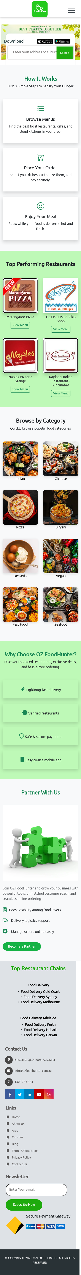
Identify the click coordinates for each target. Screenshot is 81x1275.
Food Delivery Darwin (40, 1035)
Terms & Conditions (22, 1151)
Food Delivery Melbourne (40, 1002)
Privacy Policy (18, 1157)
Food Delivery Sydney (40, 997)
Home (13, 1117)
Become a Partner (22, 946)
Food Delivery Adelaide (38, 1018)
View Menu (20, 325)
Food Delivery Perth (40, 1025)
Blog (12, 1144)
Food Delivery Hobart (40, 1030)
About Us (15, 1124)
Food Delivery (38, 985)
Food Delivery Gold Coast (40, 992)
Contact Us (16, 1164)
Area (12, 1131)
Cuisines (14, 1137)
